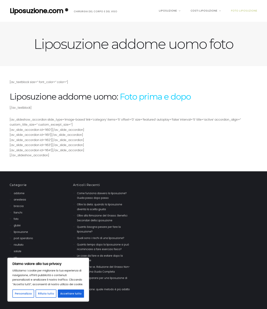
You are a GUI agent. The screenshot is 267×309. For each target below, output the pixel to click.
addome (19, 193)
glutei (17, 225)
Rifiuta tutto (46, 293)
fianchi (18, 212)
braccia (19, 206)
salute (17, 251)
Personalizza (23, 293)
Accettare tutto (71, 293)
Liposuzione (168, 10)
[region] (48, 280)
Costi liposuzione (204, 10)
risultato (19, 245)
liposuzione (21, 232)
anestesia (20, 199)
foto (16, 219)
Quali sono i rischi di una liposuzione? (100, 238)
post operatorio (23, 238)
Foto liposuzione (244, 10)
